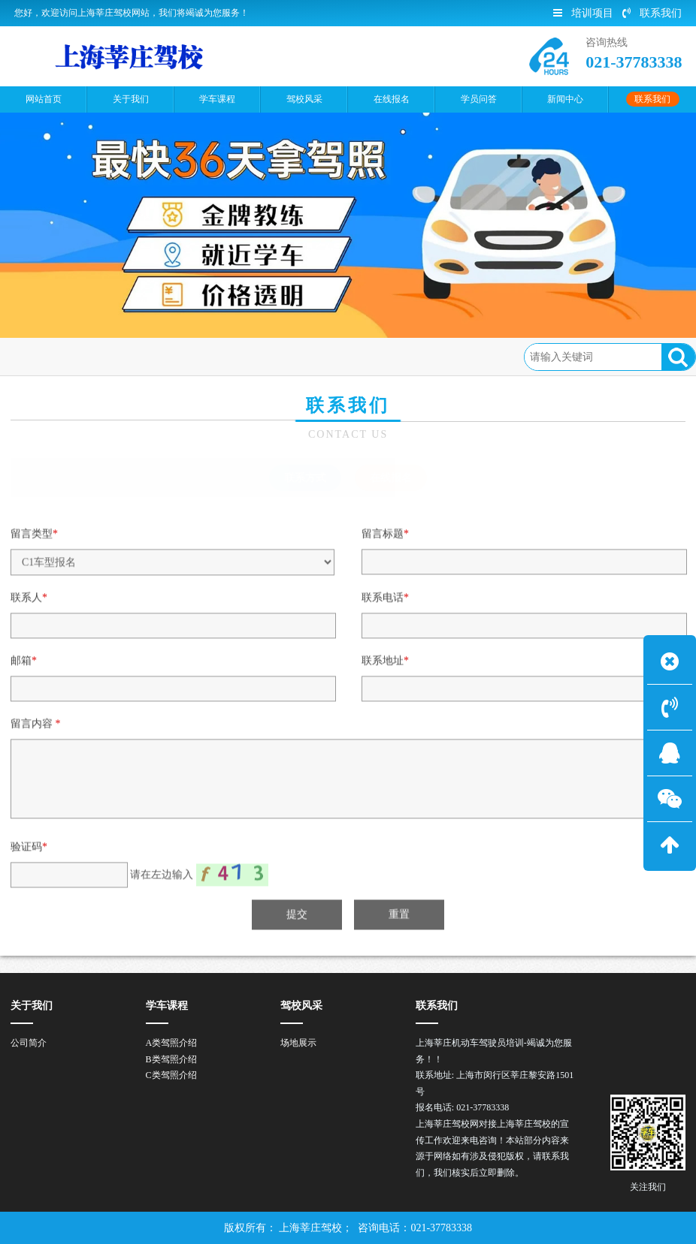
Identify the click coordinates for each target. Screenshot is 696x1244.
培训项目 (583, 13)
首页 (76, 356)
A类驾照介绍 (172, 1043)
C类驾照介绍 (171, 1075)
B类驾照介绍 (171, 1059)
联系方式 (305, 477)
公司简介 (29, 1043)
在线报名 (188, 356)
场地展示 (298, 1043)
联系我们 (652, 13)
